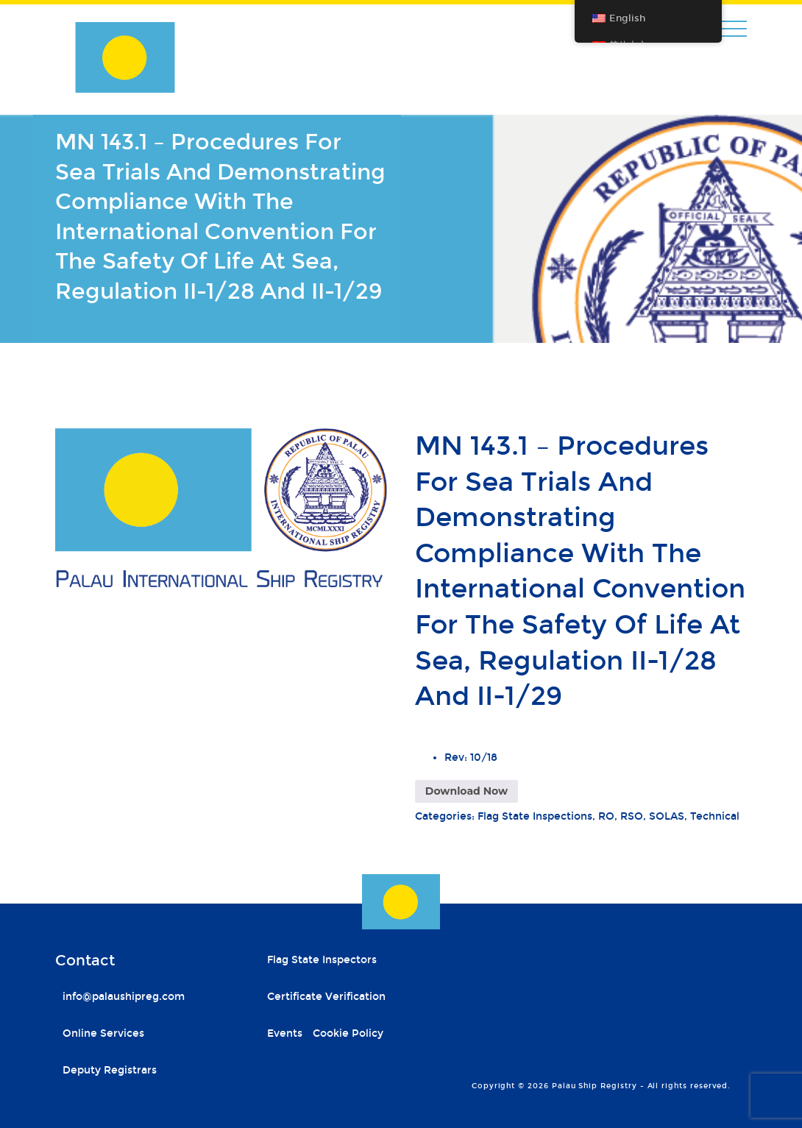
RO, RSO (620, 816)
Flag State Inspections (535, 816)
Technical (714, 816)
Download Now (466, 791)
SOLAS (666, 816)
